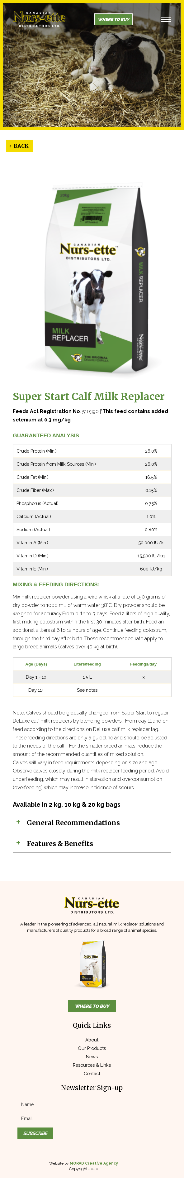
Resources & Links (92, 1065)
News (92, 1056)
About (91, 1039)
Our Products (92, 1048)
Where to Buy (113, 19)
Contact (92, 1073)
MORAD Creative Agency (94, 1163)
